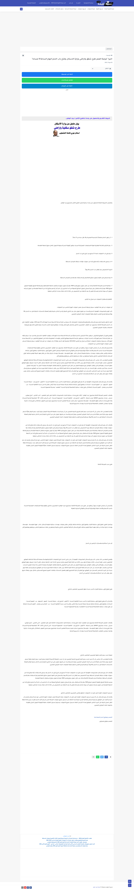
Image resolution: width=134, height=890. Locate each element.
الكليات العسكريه (49, 9)
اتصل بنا (78, 3)
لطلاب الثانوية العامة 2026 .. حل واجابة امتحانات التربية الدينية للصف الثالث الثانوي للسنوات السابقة (67, 838)
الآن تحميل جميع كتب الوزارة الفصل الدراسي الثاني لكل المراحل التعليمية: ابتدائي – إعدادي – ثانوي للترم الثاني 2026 (67, 844)
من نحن (71, 3)
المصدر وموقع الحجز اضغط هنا (103, 717)
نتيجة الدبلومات (91, 9)
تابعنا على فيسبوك (67, 74)
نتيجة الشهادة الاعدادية (70, 9)
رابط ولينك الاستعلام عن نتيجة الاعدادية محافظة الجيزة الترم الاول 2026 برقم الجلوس (67, 846)
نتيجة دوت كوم (96, 887)
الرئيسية (109, 55)
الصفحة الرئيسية (31, 3)
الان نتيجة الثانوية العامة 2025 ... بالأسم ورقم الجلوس (52, 3)
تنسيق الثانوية (99, 9)
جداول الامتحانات (59, 9)
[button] (106, 757)
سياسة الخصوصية (88, 3)
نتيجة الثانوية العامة (109, 9)
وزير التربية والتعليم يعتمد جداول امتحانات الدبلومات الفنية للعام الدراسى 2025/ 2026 (67, 840)
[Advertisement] (67, 33)
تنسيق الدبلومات (82, 9)
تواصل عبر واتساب (67, 80)
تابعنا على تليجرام (67, 86)
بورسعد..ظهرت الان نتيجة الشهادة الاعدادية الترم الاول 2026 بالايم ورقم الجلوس (67, 842)
